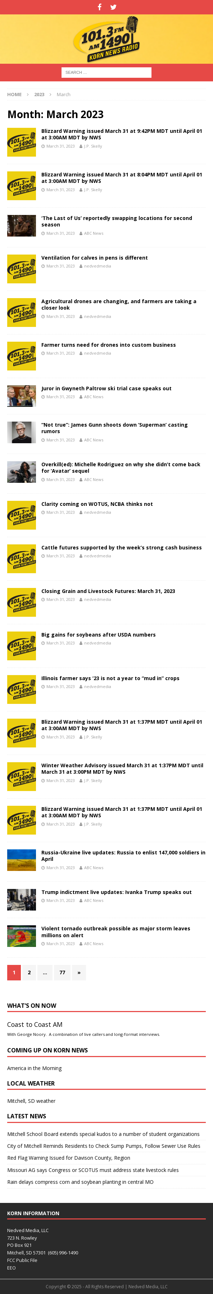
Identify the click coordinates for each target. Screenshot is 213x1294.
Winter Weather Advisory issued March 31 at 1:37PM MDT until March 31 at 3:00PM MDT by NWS (122, 768)
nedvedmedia (97, 266)
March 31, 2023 (60, 146)
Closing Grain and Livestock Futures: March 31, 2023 (108, 591)
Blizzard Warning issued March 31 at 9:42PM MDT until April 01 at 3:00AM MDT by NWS (121, 134)
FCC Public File (22, 1260)
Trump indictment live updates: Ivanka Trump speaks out (116, 892)
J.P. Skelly (93, 146)
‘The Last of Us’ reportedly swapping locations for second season (116, 221)
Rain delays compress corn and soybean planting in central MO (80, 1181)
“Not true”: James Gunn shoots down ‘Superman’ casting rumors (114, 428)
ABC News (93, 233)
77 (62, 972)
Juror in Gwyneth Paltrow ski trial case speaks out (106, 388)
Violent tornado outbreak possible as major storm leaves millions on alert (115, 931)
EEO (11, 1267)
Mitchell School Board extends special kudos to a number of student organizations (103, 1134)
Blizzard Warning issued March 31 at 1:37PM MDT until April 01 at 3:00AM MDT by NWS (121, 725)
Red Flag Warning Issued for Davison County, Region (68, 1157)
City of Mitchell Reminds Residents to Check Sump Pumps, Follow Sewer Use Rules (103, 1145)
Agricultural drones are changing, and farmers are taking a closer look (118, 304)
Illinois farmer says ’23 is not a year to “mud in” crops (110, 678)
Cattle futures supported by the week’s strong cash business (121, 547)
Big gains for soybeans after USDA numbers (98, 634)
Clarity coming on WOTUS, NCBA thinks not (97, 503)
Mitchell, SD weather (31, 1100)
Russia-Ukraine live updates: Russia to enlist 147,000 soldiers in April (123, 855)
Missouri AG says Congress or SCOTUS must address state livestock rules (93, 1170)
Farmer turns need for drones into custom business (108, 344)
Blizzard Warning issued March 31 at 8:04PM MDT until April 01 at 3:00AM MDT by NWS (121, 177)
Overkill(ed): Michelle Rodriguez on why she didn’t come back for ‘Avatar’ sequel (120, 467)
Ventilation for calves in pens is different (94, 257)
